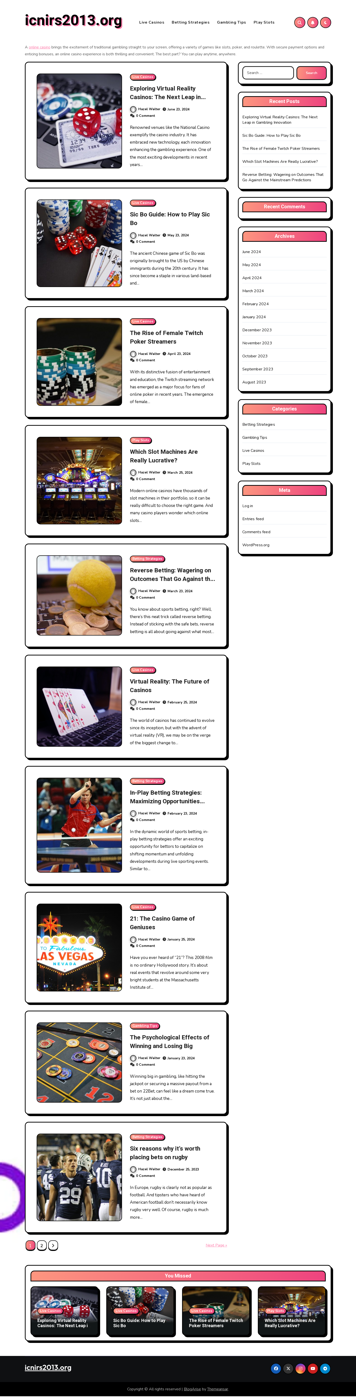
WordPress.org (255, 546)
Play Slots (264, 23)
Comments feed (256, 533)
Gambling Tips (231, 23)
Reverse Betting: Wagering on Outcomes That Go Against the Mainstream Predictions (169, 584)
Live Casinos (151, 23)
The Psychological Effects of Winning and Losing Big (170, 1043)
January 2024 (254, 318)
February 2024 (255, 305)
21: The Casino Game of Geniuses (166, 924)
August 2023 (254, 383)
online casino (39, 48)
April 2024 (252, 279)
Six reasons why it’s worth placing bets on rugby (168, 1154)
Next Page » (216, 1246)
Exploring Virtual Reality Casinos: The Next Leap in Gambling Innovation (168, 98)
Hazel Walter (145, 110)
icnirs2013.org (73, 21)
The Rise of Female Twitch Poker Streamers (170, 339)
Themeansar (217, 1390)
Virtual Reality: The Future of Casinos (169, 687)
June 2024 (251, 253)
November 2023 (257, 344)
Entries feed (253, 520)
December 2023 (257, 331)
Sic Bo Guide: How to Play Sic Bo (169, 220)
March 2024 (253, 292)
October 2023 (255, 357)
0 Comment (145, 117)
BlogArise (192, 1390)
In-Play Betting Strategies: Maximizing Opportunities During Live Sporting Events (171, 802)
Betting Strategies (191, 23)
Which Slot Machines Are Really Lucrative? (167, 457)
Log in (247, 507)
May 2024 (251, 266)
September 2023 (257, 370)
